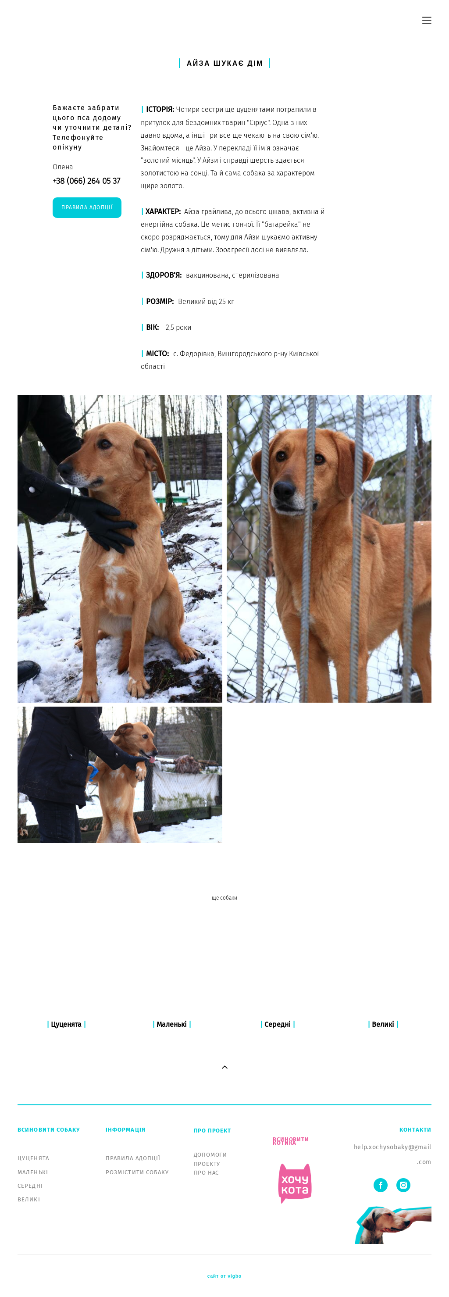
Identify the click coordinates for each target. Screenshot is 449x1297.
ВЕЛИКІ (29, 1199)
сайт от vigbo (224, 1276)
